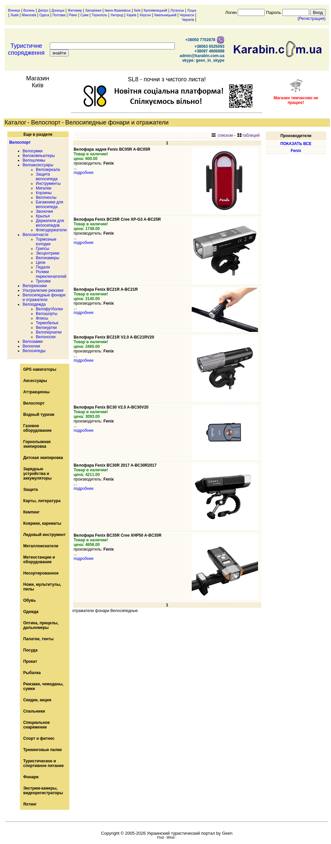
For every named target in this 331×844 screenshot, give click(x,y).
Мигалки (43, 188)
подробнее (84, 172)
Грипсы (42, 248)
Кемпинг (31, 512)
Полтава (58, 15)
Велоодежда (34, 304)
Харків (131, 15)
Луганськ (177, 10)
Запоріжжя (93, 10)
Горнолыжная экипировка (36, 444)
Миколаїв (29, 15)
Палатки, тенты (38, 639)
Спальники (34, 711)
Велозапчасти (35, 234)
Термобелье (47, 323)
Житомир (75, 10)
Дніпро (43, 10)
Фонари (30, 777)
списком (222, 135)
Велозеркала (48, 169)
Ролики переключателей (51, 274)
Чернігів (188, 20)
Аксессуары (35, 380)
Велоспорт (20, 142)
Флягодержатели (51, 230)
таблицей (248, 135)
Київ (137, 10)
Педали (43, 267)
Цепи (40, 262)
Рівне (73, 15)
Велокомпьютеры (39, 155)
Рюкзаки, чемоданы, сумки (43, 686)
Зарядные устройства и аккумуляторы (37, 474)
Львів (14, 15)
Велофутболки (49, 309)
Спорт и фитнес (39, 738)
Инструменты (48, 183)
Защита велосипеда (47, 176)
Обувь (29, 600)
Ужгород (116, 15)
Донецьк (57, 10)
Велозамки (32, 341)
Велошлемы (34, 160)
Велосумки (32, 151)
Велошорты (46, 313)
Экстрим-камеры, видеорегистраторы (43, 790)
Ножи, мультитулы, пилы (42, 586)
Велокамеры (47, 258)
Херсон (145, 15)
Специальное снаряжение (36, 724)
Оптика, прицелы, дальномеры (40, 625)
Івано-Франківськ (118, 10)
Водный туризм (38, 414)
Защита (30, 489)
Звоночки (44, 211)
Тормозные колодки (46, 241)
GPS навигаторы (39, 369)
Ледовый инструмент (44, 534)
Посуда (30, 650)
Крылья (43, 216)
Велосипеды (34, 350)
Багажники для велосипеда (49, 204)
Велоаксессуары (38, 165)
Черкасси (187, 15)
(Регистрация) (312, 18)
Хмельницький (165, 15)
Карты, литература (41, 501)
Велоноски (45, 337)
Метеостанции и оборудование (39, 559)
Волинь (29, 10)
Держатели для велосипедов (50, 223)
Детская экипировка (43, 457)
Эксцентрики (47, 253)
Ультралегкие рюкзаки (43, 290)
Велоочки (31, 346)
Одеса (44, 15)
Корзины (44, 193)
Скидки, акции (37, 700)
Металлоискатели (40, 546)
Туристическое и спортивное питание (43, 763)
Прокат (30, 661)
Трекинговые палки (42, 749)
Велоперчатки (49, 332)
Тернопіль (99, 15)
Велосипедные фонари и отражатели (44, 297)
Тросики (43, 281)
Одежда (30, 611)
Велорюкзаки (35, 285)
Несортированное (41, 573)
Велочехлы (46, 197)
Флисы (42, 318)
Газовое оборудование (37, 428)
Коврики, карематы (42, 523)
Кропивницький (155, 10)
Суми (84, 15)
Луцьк (191, 10)
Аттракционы (36, 392)
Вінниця (14, 10)
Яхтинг (30, 804)
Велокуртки (46, 327)
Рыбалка (32, 672)
